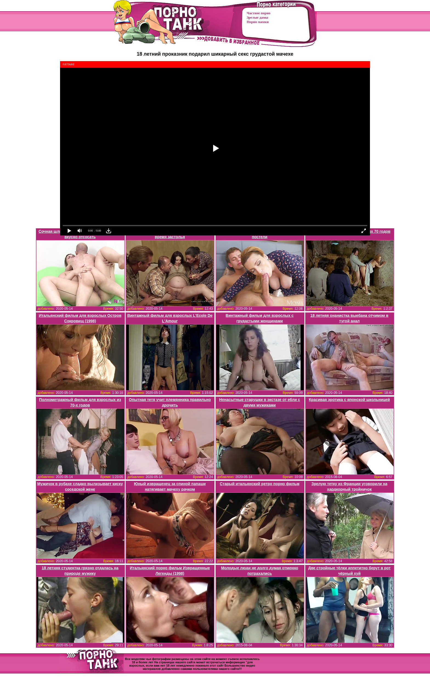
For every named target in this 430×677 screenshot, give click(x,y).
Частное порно (258, 13)
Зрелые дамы (257, 17)
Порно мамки (258, 22)
